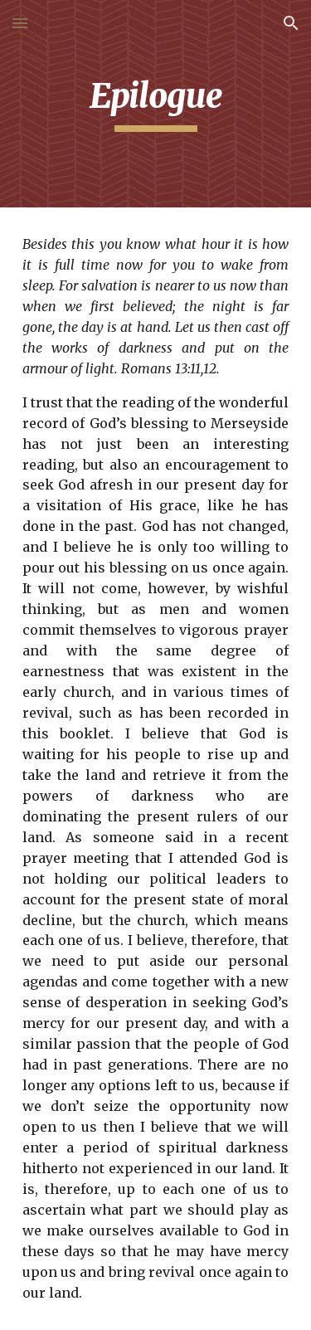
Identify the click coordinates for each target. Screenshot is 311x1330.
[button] (20, 23)
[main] (156, 104)
